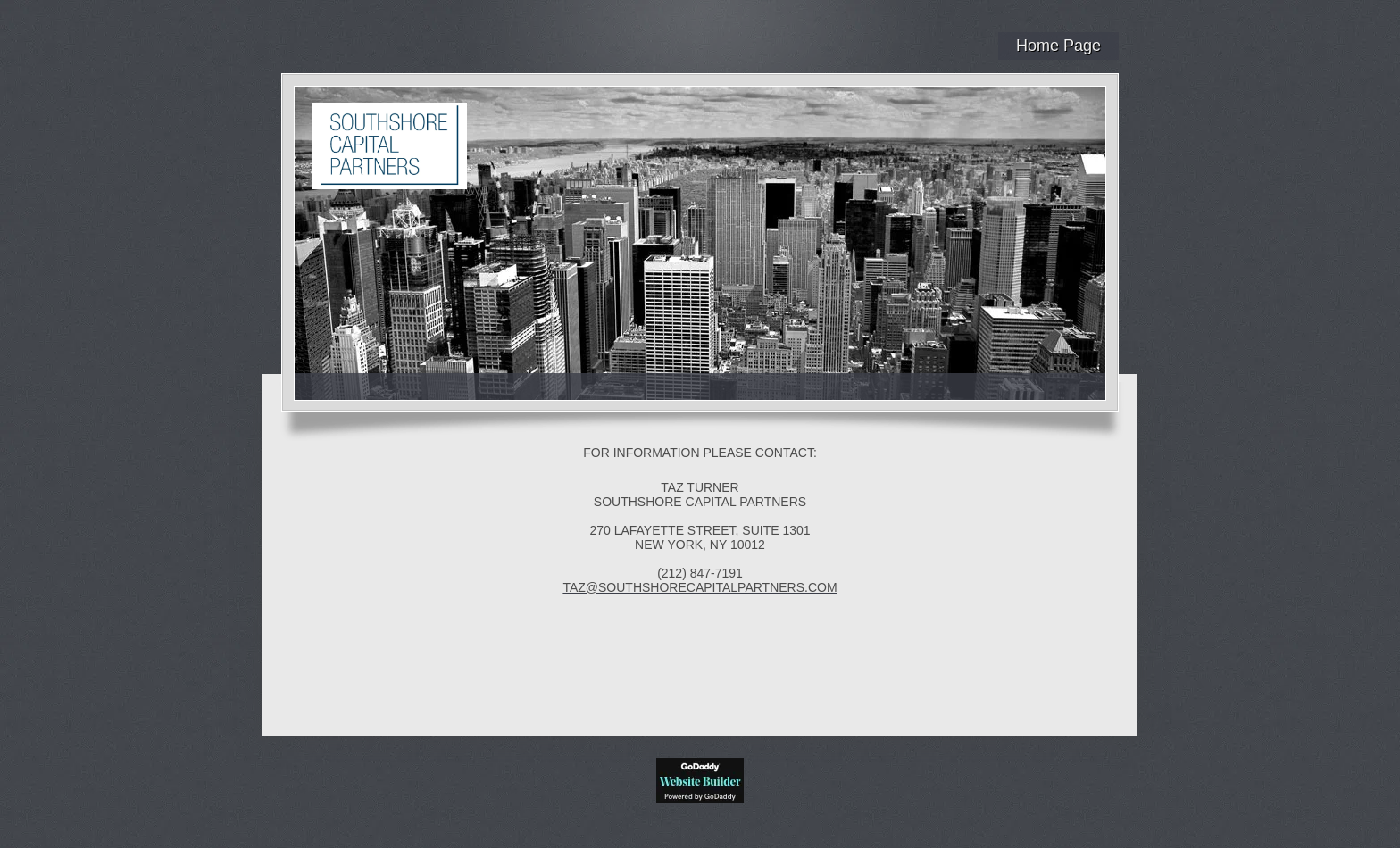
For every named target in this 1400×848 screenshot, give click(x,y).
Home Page (1058, 45)
